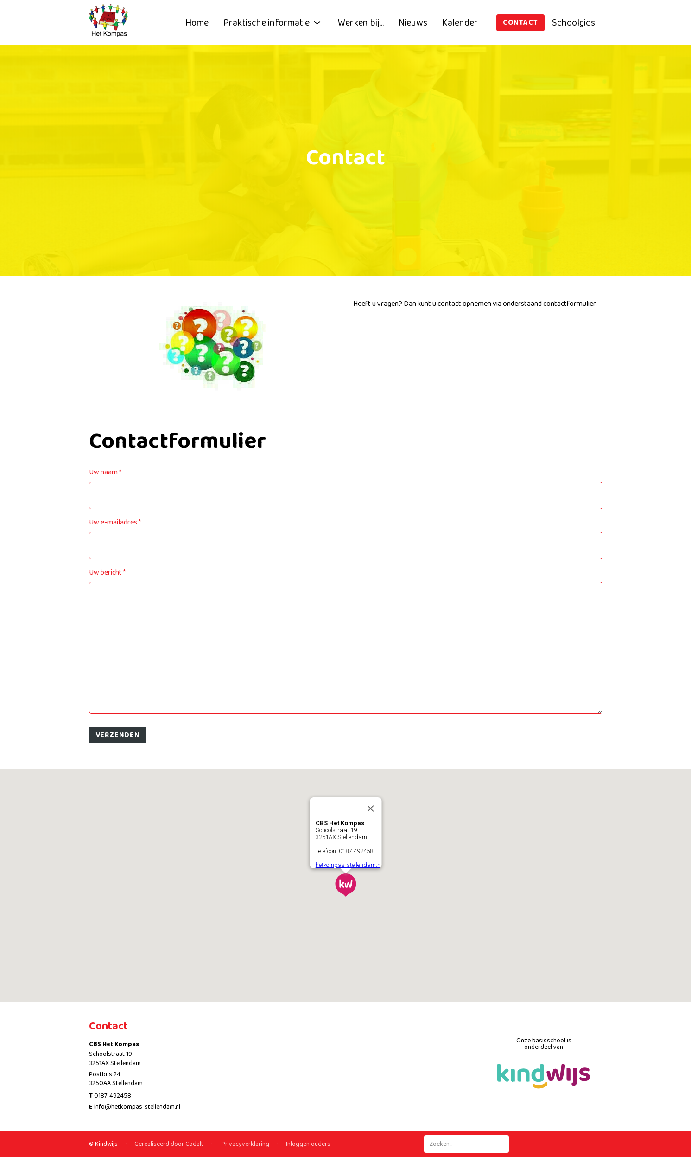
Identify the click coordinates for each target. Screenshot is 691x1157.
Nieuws (413, 22)
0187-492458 (112, 1096)
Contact (520, 22)
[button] (345, 885)
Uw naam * (105, 472)
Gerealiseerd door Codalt (168, 1144)
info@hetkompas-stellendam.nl (137, 1107)
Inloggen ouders (308, 1144)
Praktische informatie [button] (273, 22)
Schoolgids (573, 22)
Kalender (460, 22)
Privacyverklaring (244, 1144)
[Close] (370, 808)
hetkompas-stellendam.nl (348, 864)
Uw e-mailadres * (115, 522)
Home (197, 22)
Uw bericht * (107, 572)
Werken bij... (361, 22)
